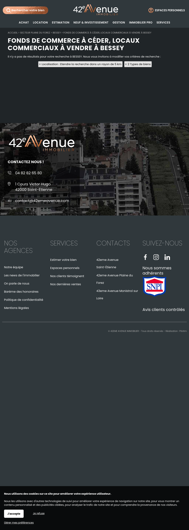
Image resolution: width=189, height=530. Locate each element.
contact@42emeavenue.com (42, 200)
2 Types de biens (139, 64)
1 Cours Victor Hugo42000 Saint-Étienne (33, 186)
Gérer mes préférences (19, 522)
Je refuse (38, 513)
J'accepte (13, 514)
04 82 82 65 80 (28, 173)
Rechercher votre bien (25, 10)
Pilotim (183, 331)
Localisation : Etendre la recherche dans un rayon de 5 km (81, 64)
